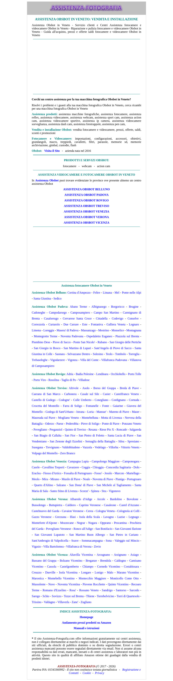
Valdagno (49, 602)
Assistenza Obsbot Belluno (86, 189)
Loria (90, 411)
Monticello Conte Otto (124, 578)
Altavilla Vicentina (81, 554)
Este (85, 324)
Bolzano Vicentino (71, 560)
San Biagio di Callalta (48, 435)
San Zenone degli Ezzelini (66, 441)
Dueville (50, 572)
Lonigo (99, 572)
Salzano (61, 485)
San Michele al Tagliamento (114, 485)
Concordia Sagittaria (118, 467)
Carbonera (70, 394)
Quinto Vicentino (118, 584)
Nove (51, 584)
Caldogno (120, 560)
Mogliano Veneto (68, 417)
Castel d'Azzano (129, 505)
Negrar (81, 522)
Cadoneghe (38, 312)
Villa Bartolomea (53, 546)
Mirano (54, 479)
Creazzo (36, 572)
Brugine (134, 306)
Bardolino (116, 499)
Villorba (113, 447)
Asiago (134, 554)
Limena (36, 330)
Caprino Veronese (90, 505)
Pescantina (120, 522)
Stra (104, 491)
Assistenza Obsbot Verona (86, 217)
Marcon (119, 473)
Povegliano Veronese (58, 528)
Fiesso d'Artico (52, 473)
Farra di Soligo (72, 405)
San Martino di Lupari (77, 348)
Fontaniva (97, 324)
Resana (92, 429)
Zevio (97, 546)
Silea (121, 441)
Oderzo (49, 423)
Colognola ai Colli (128, 511)
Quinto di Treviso (75, 429)
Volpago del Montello (45, 453)
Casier (107, 394)
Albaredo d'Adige (81, 499)
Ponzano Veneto (131, 423)
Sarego (36, 596)
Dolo (136, 467)
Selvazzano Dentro (78, 354)
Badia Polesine (85, 374)
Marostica (38, 578)
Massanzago (88, 330)
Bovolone (132, 499)
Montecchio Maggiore (92, 578)
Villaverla (63, 602)
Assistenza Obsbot (47, 180)
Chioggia (98, 467)
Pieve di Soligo (90, 423)
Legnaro (134, 324)
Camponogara (131, 461)
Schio (46, 596)
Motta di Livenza (111, 417)
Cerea (89, 511)
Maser (135, 411)
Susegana (37, 447)
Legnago (134, 516)
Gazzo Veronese (41, 516)
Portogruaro (134, 479)
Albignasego (98, 306)
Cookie (87, 673)
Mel (116, 292)
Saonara (60, 354)
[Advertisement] (86, 67)
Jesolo (108, 473)
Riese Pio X (107, 429)
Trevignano (52, 447)
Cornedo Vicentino (108, 566)
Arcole (101, 499)
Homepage (86, 617)
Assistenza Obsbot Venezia (86, 211)
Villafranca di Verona (78, 546)
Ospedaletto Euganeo (99, 336)
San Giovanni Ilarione (128, 528)
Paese (59, 423)
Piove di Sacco (62, 342)
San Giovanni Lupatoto (49, 534)
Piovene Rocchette (94, 584)
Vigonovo (115, 491)
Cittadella (101, 318)
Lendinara (102, 374)
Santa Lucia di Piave (120, 435)
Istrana (80, 411)
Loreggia (48, 330)
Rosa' (72, 590)
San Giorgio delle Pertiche (125, 342)
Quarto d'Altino (43, 485)
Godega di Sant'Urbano (60, 411)
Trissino (36, 602)
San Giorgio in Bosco (47, 348)
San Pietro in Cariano (124, 534)
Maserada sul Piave (43, 417)
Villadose (83, 380)
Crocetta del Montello (45, 405)
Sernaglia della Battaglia (100, 441)
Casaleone (110, 505)
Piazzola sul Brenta (127, 336)
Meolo (36, 479)
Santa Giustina (42, 298)
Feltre (96, 292)
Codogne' (64, 399)
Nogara (92, 522)
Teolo (109, 354)
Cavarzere (73, 467)
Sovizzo (57, 596)
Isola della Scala (89, 516)
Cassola (51, 566)
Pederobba (72, 423)
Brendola (105, 560)
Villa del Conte (89, 360)
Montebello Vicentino (61, 578)
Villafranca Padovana (114, 360)
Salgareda (135, 429)
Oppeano (105, 522)
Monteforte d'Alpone (44, 522)
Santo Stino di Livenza (63, 491)
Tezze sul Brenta (74, 596)
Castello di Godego (44, 399)
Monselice (117, 330)
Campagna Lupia (78, 461)
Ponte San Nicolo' (84, 342)
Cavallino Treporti (53, 467)
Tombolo (120, 354)
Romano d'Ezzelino (54, 590)
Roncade (122, 429)
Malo (110, 572)
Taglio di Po (68, 380)
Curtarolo (54, 324)
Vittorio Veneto (130, 447)
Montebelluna (90, 417)
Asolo (85, 388)
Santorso (121, 590)
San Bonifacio (103, 528)
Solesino (98, 354)
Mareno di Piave (119, 411)
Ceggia (86, 467)
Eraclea (36, 473)
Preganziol (55, 429)
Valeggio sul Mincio (127, 540)
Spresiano (133, 441)
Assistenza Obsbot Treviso (86, 206)
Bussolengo (39, 505)
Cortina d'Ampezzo (79, 292)
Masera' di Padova (68, 330)
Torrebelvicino (105, 596)
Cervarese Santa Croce (77, 318)
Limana (107, 292)
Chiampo (88, 566)
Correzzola (38, 324)
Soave (75, 540)
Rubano (102, 342)
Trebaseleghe (40, 360)
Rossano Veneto (88, 590)
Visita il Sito (52, 150)
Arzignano (120, 554)
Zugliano (86, 602)
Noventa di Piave (103, 479)
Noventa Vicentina (69, 584)
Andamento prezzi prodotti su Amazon (86, 622)
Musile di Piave (71, 479)
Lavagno (108, 516)
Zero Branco (67, 453)
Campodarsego (58, 312)
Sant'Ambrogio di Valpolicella (50, 540)
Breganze (91, 560)
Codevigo (117, 318)
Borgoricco (117, 306)
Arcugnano (103, 554)
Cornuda (134, 399)
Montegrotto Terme (45, 336)
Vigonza (72, 360)
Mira (45, 479)
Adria (69, 374)
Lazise (121, 516)
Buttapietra (55, 505)
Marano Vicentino (128, 572)
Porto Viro (39, 380)
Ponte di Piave (110, 423)
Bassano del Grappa (44, 560)
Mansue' (101, 411)
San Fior (70, 435)
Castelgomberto (69, 566)
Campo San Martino (106, 312)
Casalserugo (51, 318)
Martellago (132, 473)
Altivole (73, 388)
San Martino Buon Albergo (87, 534)
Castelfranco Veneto (126, 394)
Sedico (57, 298)
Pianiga (120, 479)
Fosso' (98, 473)
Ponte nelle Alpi (131, 292)
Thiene (90, 596)
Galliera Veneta (115, 324)
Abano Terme (78, 306)
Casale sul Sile (89, 394)
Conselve (133, 318)
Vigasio (36, 546)
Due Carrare (71, 324)
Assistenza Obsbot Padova (86, 194)
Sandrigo (107, 590)
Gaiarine (118, 405)
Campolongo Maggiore (105, 461)
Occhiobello (118, 374)
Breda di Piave (129, 388)
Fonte (105, 405)
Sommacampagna (92, 540)
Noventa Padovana (72, 336)
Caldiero (70, 505)
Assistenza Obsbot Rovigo (86, 200)
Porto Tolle (134, 374)
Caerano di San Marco (46, 394)
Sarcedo (134, 590)
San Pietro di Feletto (91, 435)
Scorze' (84, 491)
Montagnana (133, 330)
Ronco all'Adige (83, 528)
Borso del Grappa (104, 388)
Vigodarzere (57, 360)
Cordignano (119, 399)
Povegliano (40, 429)
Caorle (36, 467)
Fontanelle (92, 405)
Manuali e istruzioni (86, 628)
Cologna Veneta (105, 511)
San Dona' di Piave (81, 485)
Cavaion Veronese (72, 511)
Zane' (75, 602)
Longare (86, 572)
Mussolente (39, 584)
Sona (109, 540)
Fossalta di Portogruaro (78, 473)
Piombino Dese (41, 342)
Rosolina (53, 380)
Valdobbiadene (71, 447)
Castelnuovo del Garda (45, 511)
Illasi (73, 516)
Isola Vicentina (68, 572)
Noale (86, 479)
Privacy (99, 673)
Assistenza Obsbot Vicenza (86, 222)
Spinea (95, 491)
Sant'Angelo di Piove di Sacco (113, 348)
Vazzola (87, 447)
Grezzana (60, 516)
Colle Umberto (82, 399)
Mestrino (103, 330)
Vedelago (100, 447)
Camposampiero (80, 312)
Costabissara (131, 566)
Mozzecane (67, 522)
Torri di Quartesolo (128, 596)
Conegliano (101, 399)
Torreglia (134, 354)
